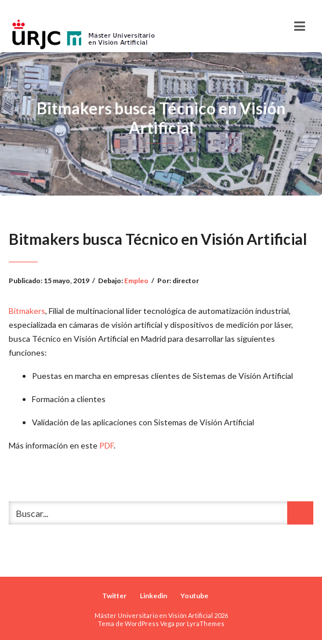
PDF (106, 445)
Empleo (136, 280)
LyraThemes (206, 623)
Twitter (114, 595)
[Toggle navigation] (300, 26)
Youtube (194, 595)
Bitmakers (27, 311)
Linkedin (153, 595)
